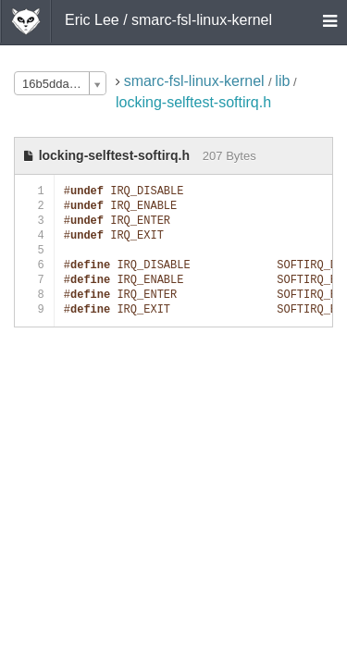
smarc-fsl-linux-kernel (196, 81)
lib (282, 81)
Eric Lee (92, 20)
